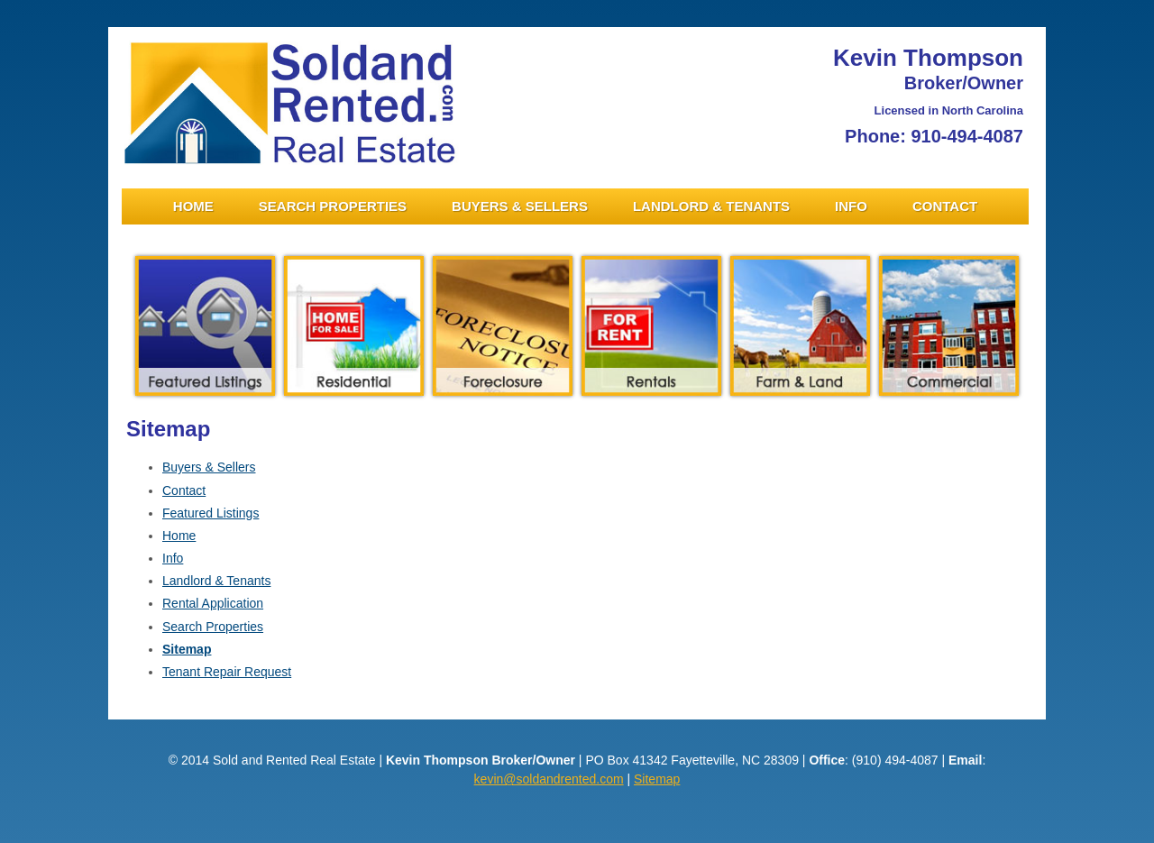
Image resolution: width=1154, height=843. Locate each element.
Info (851, 206)
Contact (944, 206)
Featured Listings (210, 513)
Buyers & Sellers (520, 206)
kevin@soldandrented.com (549, 779)
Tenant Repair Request (226, 671)
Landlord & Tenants (711, 206)
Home (193, 206)
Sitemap (186, 649)
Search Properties (333, 206)
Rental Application (212, 603)
